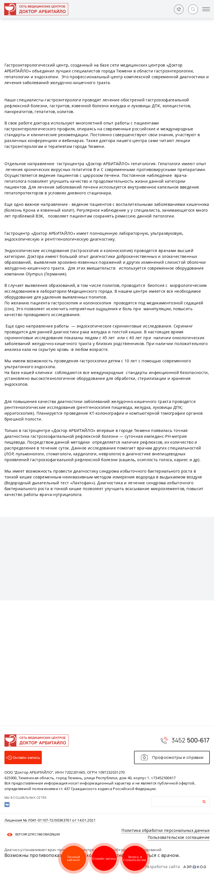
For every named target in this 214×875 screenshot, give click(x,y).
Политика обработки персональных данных (165, 830)
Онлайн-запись (104, 858)
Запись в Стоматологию (134, 858)
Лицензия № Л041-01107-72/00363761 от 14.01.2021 (50, 820)
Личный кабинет (73, 858)
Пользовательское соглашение (179, 837)
